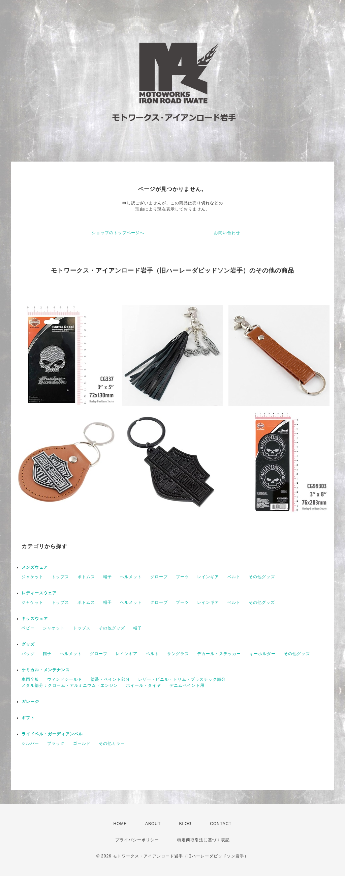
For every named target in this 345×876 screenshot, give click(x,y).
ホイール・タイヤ (143, 685)
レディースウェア (39, 593)
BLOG (185, 823)
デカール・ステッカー (219, 653)
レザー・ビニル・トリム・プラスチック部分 (182, 679)
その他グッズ (262, 576)
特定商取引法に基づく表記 (203, 840)
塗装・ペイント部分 (110, 679)
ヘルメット (131, 576)
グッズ (28, 644)
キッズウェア (35, 618)
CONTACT (220, 823)
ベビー (28, 628)
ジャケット (32, 576)
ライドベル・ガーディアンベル (52, 734)
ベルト (234, 576)
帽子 (107, 576)
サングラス (178, 653)
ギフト (28, 717)
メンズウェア (35, 567)
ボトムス (86, 576)
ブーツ (182, 576)
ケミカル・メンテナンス (46, 670)
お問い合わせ (227, 232)
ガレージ (30, 701)
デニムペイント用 (187, 685)
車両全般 (30, 679)
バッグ (28, 653)
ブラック (56, 743)
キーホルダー (262, 653)
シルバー (30, 743)
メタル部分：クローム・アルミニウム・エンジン (70, 685)
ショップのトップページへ (118, 232)
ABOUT (153, 823)
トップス (60, 576)
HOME (120, 823)
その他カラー (112, 743)
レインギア (208, 576)
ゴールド (82, 743)
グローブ (159, 576)
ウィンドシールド (64, 679)
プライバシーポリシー (137, 840)
